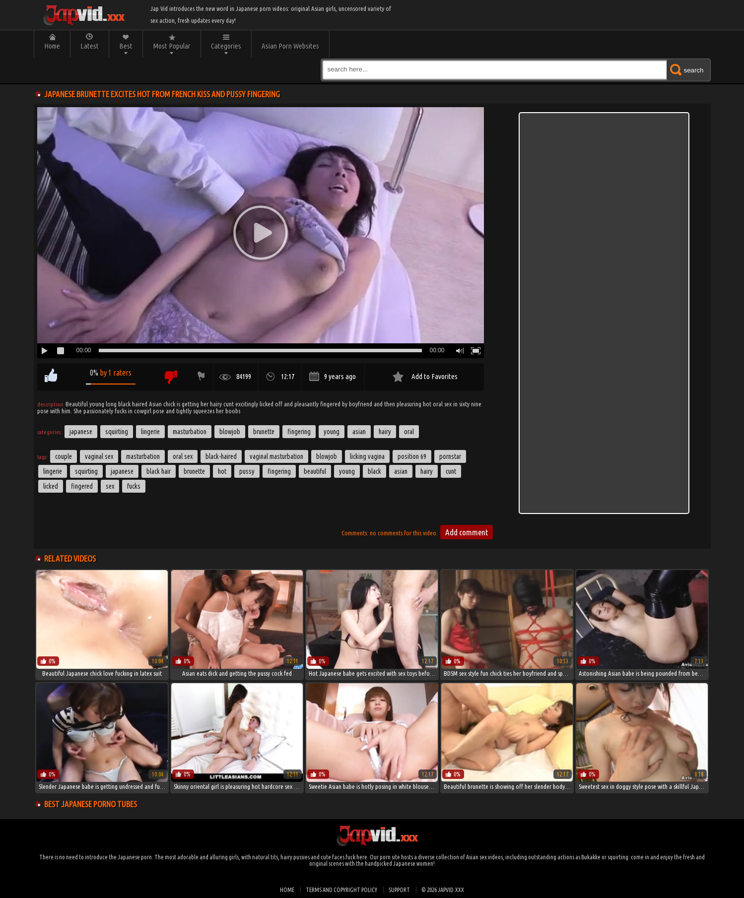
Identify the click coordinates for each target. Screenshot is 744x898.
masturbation (143, 456)
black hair (158, 471)
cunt (451, 471)
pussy (247, 471)
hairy (426, 471)
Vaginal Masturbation (276, 456)
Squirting (116, 432)
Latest (89, 46)
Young (331, 432)
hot (222, 471)
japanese (122, 471)
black (374, 471)
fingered (82, 486)
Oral (409, 432)
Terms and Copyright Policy (341, 890)
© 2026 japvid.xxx (442, 890)
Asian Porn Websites (290, 46)
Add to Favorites (434, 376)
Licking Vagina (367, 456)
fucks (133, 486)
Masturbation (189, 432)
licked (50, 486)
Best (126, 46)
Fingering (299, 432)
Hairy (385, 432)
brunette (194, 471)
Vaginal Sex (99, 456)
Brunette (263, 432)
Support (399, 890)
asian (400, 471)
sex (110, 486)
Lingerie (150, 432)
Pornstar (450, 456)
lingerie (52, 471)
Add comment (466, 532)
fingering (279, 471)
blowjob (326, 456)
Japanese (80, 432)
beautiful (315, 471)
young (347, 471)
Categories (226, 46)
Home (52, 46)
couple (63, 456)
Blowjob (229, 432)
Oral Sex (183, 456)
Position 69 (412, 456)
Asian (359, 432)
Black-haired (221, 456)
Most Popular (172, 46)
